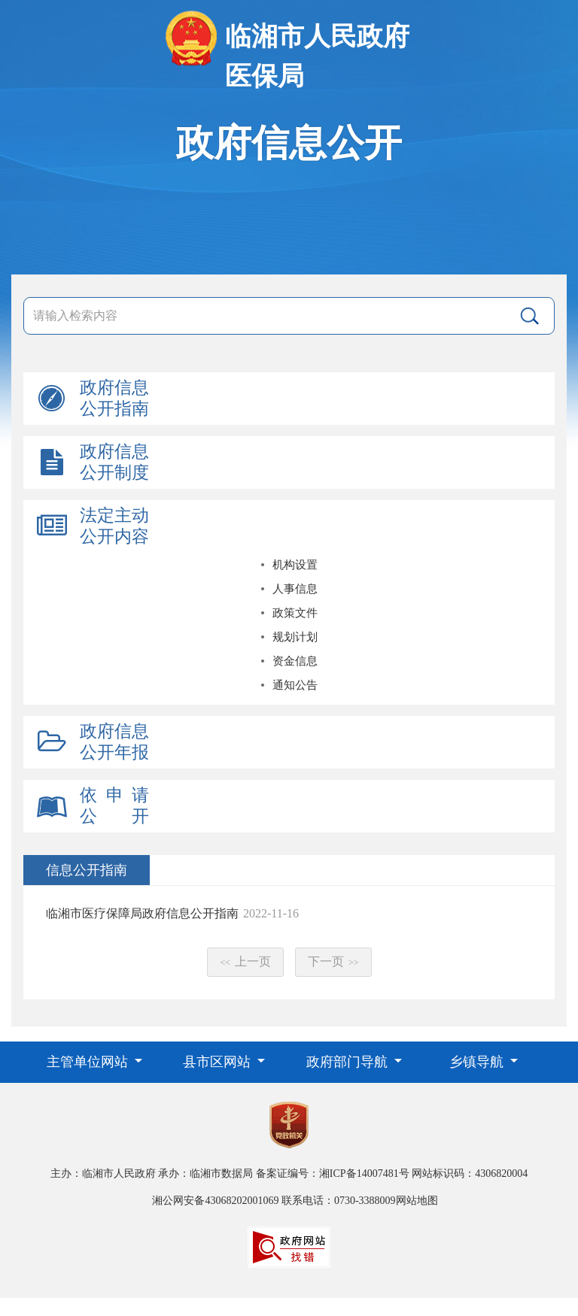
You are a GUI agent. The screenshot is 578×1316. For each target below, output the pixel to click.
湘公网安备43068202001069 (215, 1200)
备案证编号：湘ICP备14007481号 (332, 1173)
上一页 (245, 961)
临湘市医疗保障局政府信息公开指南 (142, 913)
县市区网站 (218, 1061)
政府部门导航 (348, 1061)
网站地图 (417, 1200)
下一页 (333, 961)
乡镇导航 (478, 1061)
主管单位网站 (89, 1061)
